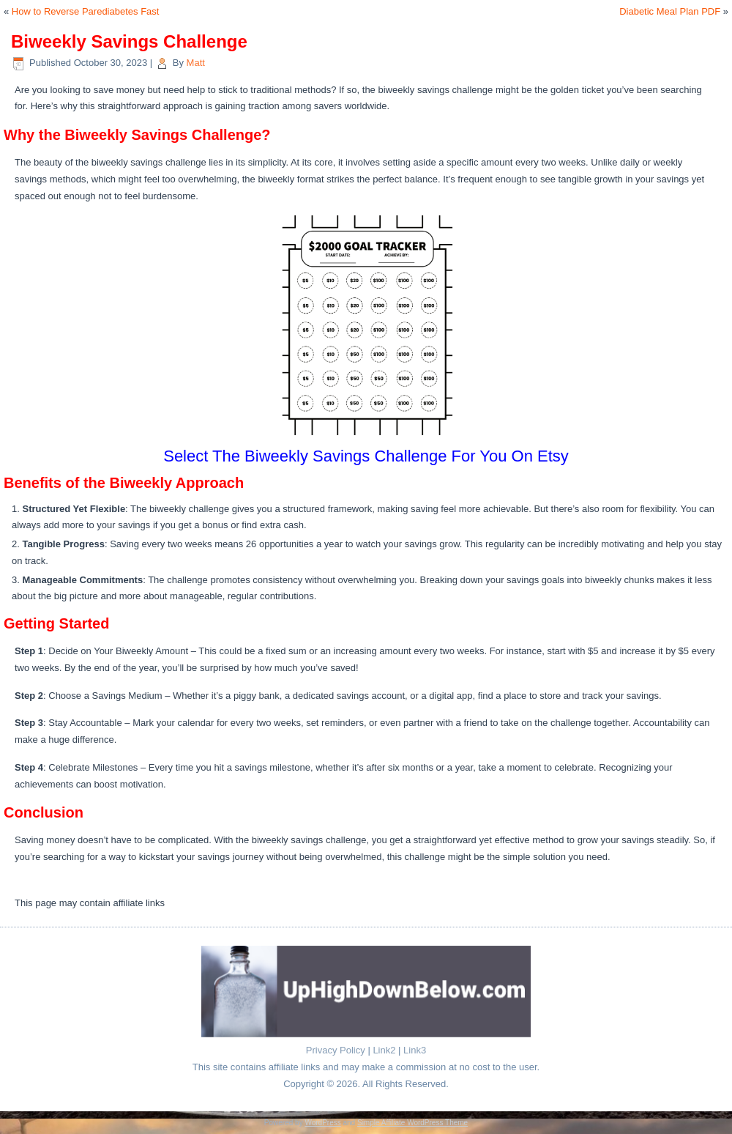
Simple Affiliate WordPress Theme (412, 1123)
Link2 (384, 1050)
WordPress (322, 1123)
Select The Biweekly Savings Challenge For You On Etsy (366, 456)
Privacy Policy (335, 1050)
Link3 (414, 1050)
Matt (196, 62)
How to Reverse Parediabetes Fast (86, 11)
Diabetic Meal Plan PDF (669, 11)
